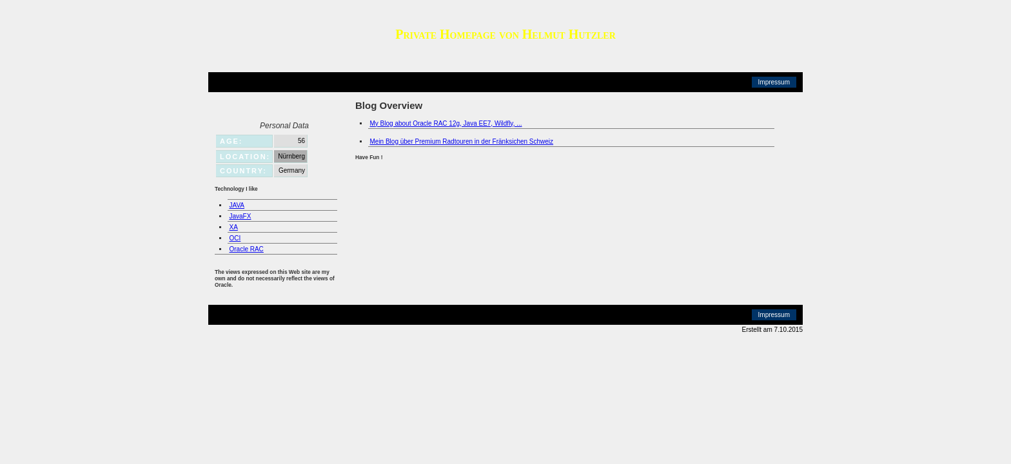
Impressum (774, 82)
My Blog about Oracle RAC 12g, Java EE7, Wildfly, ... (446, 123)
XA (234, 227)
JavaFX (240, 216)
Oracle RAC (247, 249)
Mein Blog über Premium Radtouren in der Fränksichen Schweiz (462, 141)
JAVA (237, 205)
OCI (235, 238)
